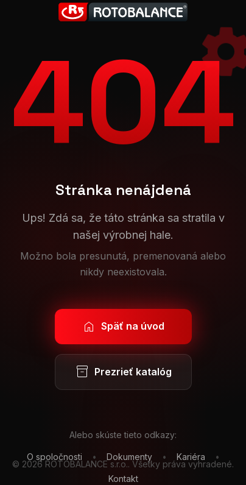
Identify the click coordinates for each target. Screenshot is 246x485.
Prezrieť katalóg (123, 372)
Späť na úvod (123, 326)
